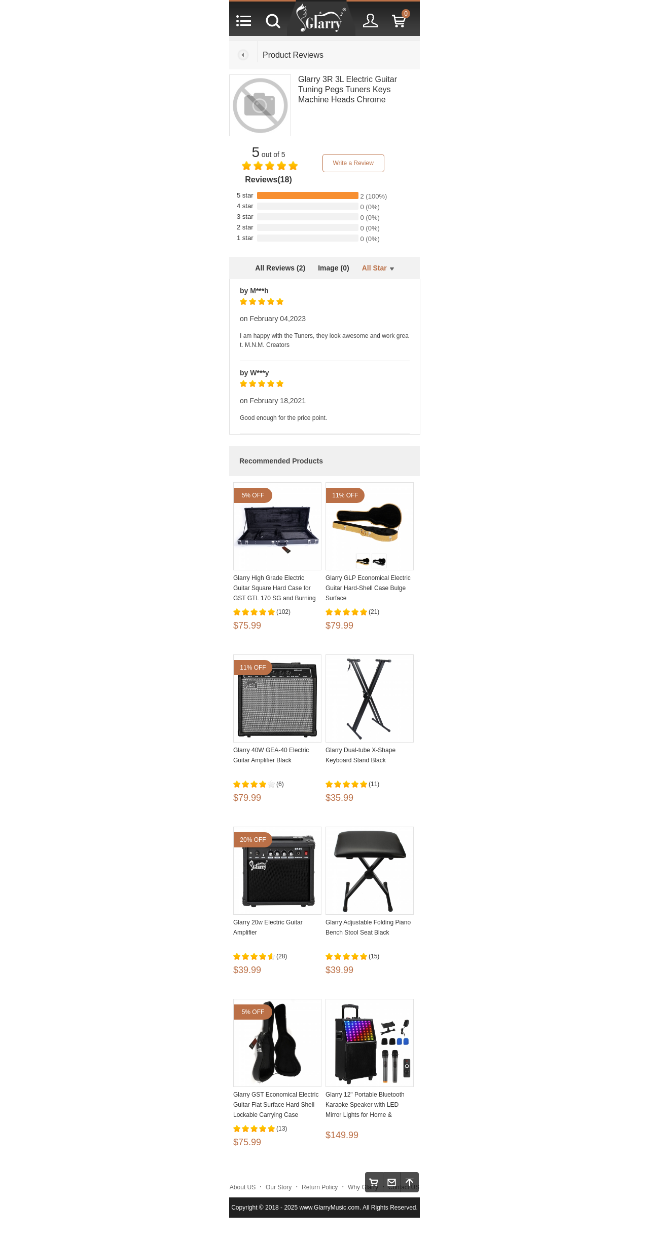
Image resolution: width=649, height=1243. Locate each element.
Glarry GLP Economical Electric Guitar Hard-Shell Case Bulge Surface (368, 588)
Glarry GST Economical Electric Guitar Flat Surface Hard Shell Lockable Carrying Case (276, 1104)
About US (243, 1187)
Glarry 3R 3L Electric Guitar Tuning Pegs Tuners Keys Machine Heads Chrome (347, 89)
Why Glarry (363, 1187)
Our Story (279, 1187)
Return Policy (320, 1187)
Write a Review (353, 163)
